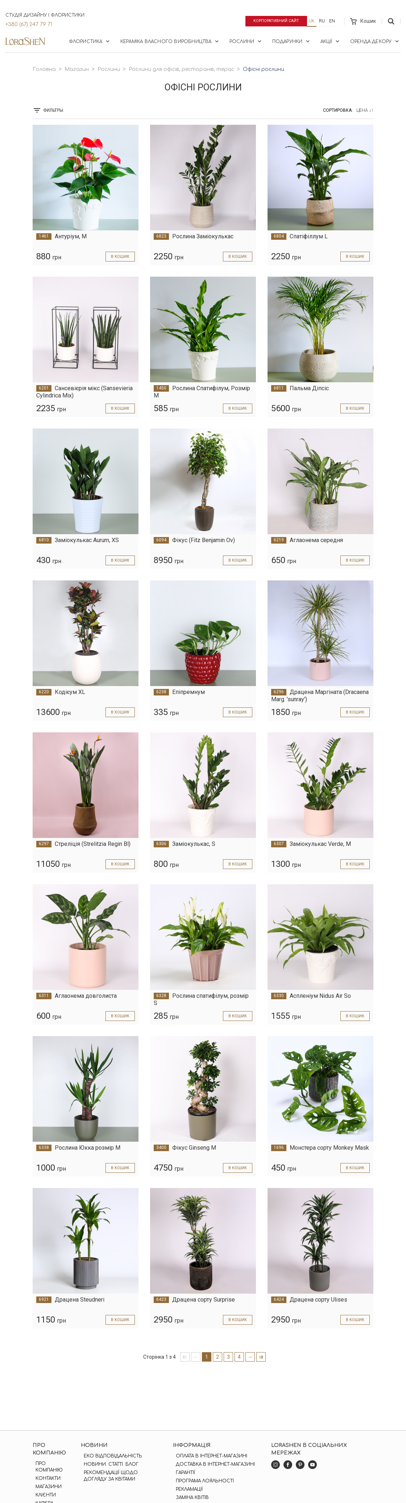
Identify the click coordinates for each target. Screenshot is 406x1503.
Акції (330, 41)
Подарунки (291, 41)
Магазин (77, 69)
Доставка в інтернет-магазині (212, 1464)
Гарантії (182, 1472)
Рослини (246, 41)
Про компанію (46, 1467)
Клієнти (43, 1495)
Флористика (90, 41)
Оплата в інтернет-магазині (209, 1456)
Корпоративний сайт (272, 21)
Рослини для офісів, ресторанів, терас (181, 69)
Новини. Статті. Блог (109, 1464)
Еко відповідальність (111, 1456)
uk (312, 21)
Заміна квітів (189, 1497)
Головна (44, 69)
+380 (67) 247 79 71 (28, 24)
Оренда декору (375, 41)
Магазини (46, 1486)
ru (322, 21)
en (332, 21)
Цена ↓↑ (364, 110)
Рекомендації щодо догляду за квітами (109, 1476)
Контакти (45, 1478)
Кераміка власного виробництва (170, 41)
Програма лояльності (202, 1480)
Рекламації (186, 1489)
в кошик (119, 256)
